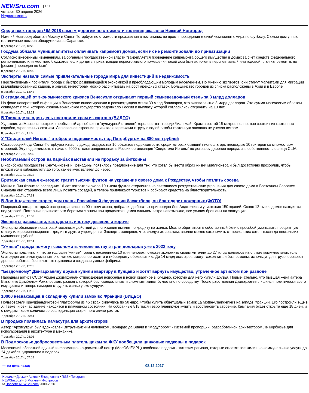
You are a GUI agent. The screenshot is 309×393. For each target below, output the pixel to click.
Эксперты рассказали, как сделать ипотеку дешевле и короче (64, 221)
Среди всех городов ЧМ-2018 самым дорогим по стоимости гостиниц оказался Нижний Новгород (102, 30)
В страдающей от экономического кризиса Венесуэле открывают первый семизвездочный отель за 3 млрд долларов (123, 97)
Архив (33, 376)
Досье (21, 376)
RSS (65, 376)
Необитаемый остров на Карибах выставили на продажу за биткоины (73, 159)
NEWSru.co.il (11, 380)
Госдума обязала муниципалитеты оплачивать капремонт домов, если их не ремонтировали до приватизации (115, 51)
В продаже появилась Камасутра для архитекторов (54, 321)
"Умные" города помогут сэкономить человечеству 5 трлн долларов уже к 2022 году (88, 246)
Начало (8, 376)
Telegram (78, 376)
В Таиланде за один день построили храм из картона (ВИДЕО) (65, 118)
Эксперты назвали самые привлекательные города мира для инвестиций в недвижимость (95, 76)
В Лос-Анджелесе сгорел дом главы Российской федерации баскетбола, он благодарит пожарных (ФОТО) (111, 201)
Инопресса (50, 380)
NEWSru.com (20, 6)
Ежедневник (50, 376)
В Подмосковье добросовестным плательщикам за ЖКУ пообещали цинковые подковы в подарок (103, 342)
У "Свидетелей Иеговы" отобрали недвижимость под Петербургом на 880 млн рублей (90, 138)
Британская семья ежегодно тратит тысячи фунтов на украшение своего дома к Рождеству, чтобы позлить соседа (120, 180)
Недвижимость (14, 16)
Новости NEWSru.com (22, 384)
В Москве (31, 380)
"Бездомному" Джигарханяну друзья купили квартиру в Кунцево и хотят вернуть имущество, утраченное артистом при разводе (134, 271)
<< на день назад (16, 365)
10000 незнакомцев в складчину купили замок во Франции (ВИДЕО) (71, 296)
